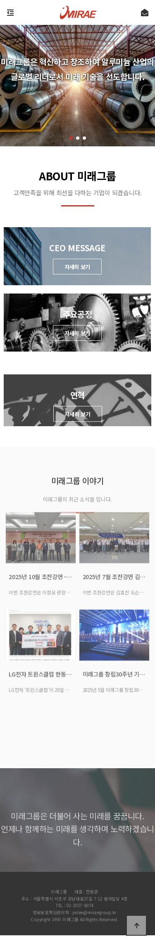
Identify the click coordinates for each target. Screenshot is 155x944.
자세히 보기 (77, 267)
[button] (71, 138)
